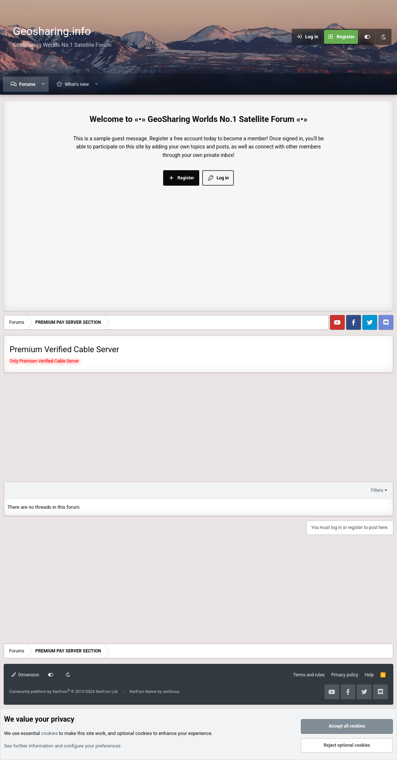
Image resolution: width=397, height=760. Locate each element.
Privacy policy (344, 674)
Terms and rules (309, 674)
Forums (27, 84)
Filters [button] (377, 490)
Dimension (25, 674)
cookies (49, 733)
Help (369, 674)
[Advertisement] (198, 241)
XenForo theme (143, 691)
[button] (43, 84)
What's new (77, 84)
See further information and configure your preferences (62, 746)
